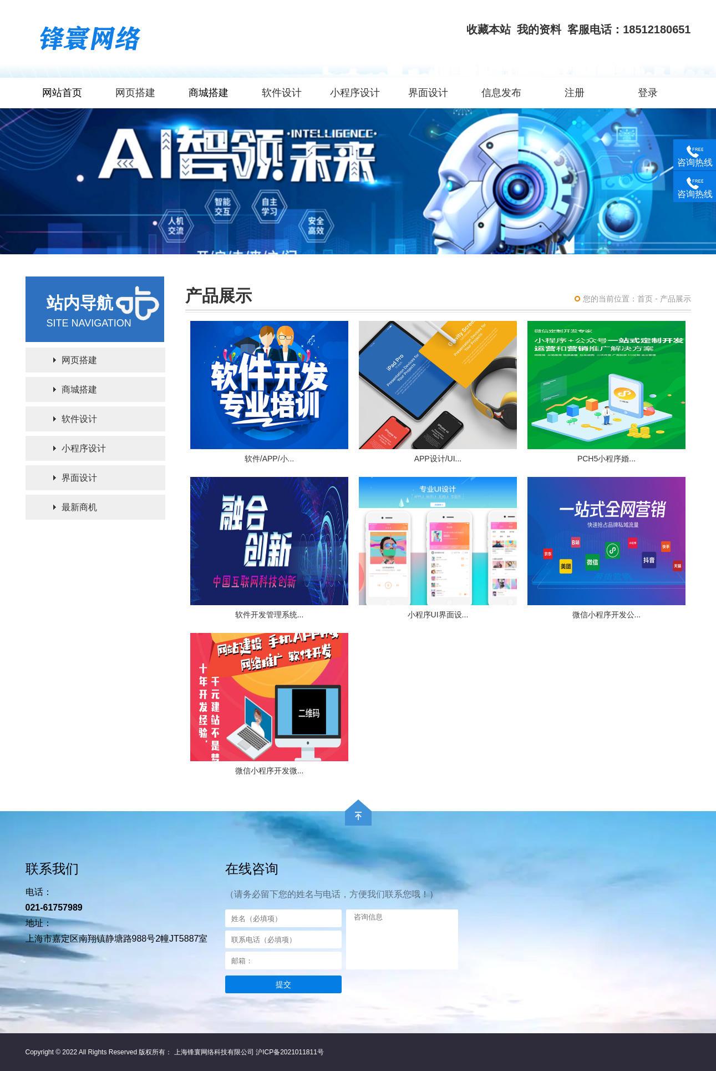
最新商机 (79, 507)
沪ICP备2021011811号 (290, 1052)
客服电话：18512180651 (628, 29)
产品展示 (675, 298)
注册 (575, 92)
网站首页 (62, 92)
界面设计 (428, 92)
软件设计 (282, 92)
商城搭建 (208, 92)
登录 (648, 92)
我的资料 (539, 29)
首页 (645, 298)
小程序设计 (355, 92)
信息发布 (501, 92)
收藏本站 (488, 29)
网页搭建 (135, 92)
